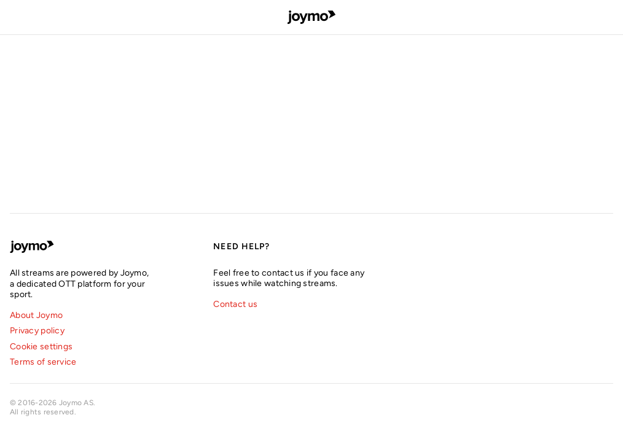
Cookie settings (41, 346)
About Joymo (36, 315)
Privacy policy (37, 330)
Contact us (235, 304)
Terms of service (43, 362)
